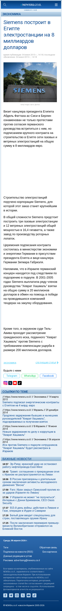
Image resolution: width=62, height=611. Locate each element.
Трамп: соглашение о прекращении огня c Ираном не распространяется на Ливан (30, 473)
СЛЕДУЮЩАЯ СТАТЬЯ (46, 363)
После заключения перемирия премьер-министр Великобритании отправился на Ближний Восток (30, 526)
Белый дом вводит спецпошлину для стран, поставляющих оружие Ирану (28, 517)
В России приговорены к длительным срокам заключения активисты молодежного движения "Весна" (29, 482)
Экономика (11, 14)
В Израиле (39, 426)
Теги (5, 547)
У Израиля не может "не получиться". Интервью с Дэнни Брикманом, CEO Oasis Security (29, 500)
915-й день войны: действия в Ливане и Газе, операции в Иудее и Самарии (30, 509)
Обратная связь (48, 547)
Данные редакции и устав (17, 556)
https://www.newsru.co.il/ (18, 396)
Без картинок (50, 551)
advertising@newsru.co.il (27, 560)
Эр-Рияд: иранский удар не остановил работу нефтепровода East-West (29, 465)
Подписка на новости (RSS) (18, 551)
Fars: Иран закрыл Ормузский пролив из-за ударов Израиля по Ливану (31, 491)
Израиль (38, 410)
